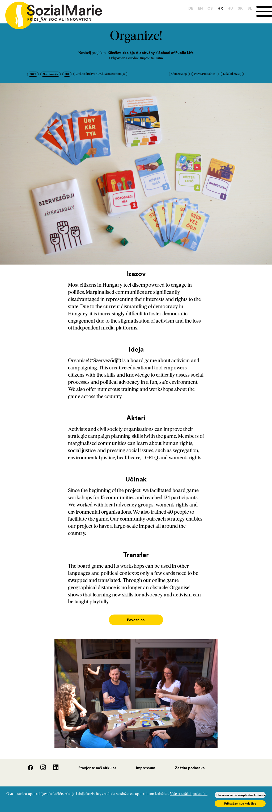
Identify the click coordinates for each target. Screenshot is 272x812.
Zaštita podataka (190, 762)
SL (248, 8)
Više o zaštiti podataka (188, 794)
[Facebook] (27, 763)
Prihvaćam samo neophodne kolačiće (240, 795)
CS (208, 8)
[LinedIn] (53, 763)
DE (188, 8)
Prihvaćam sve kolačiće (240, 803)
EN (198, 8)
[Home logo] (51, 13)
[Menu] (263, 11)
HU (228, 8)
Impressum (145, 762)
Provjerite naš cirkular (97, 762)
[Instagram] (40, 763)
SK (238, 8)
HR (218, 8)
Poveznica (136, 620)
